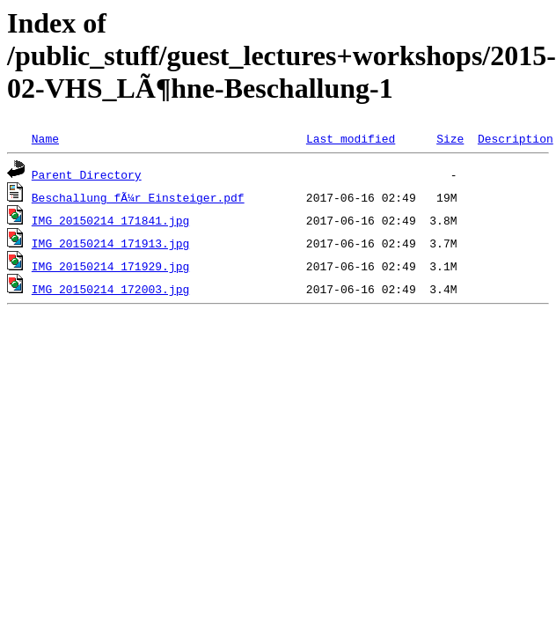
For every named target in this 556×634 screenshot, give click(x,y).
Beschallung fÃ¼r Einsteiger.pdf (138, 197)
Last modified (350, 138)
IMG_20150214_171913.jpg (110, 243)
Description (515, 138)
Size (450, 138)
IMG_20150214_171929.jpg (110, 266)
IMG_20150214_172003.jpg (110, 289)
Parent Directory (87, 174)
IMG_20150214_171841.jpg (110, 220)
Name (45, 138)
